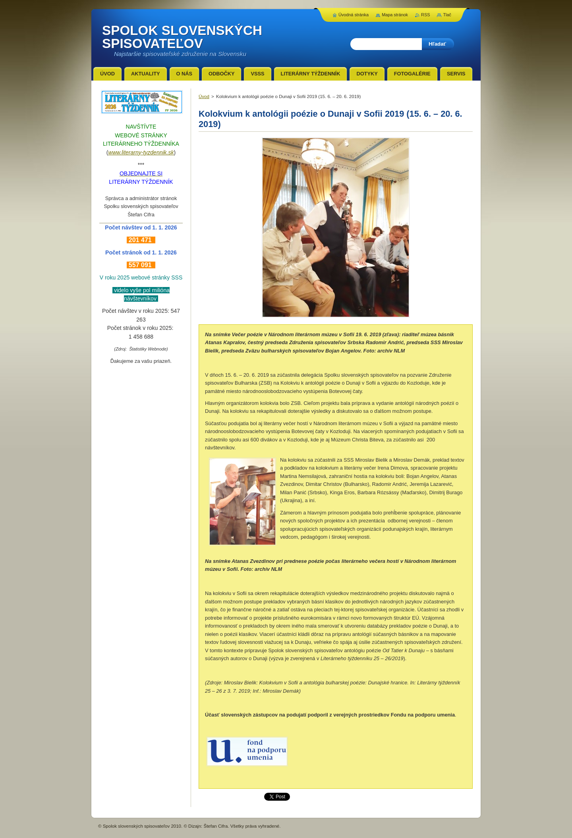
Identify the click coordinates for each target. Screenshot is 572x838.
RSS (425, 14)
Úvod (204, 96)
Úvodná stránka (353, 14)
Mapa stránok (395, 14)
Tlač (447, 14)
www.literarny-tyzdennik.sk (141, 152)
